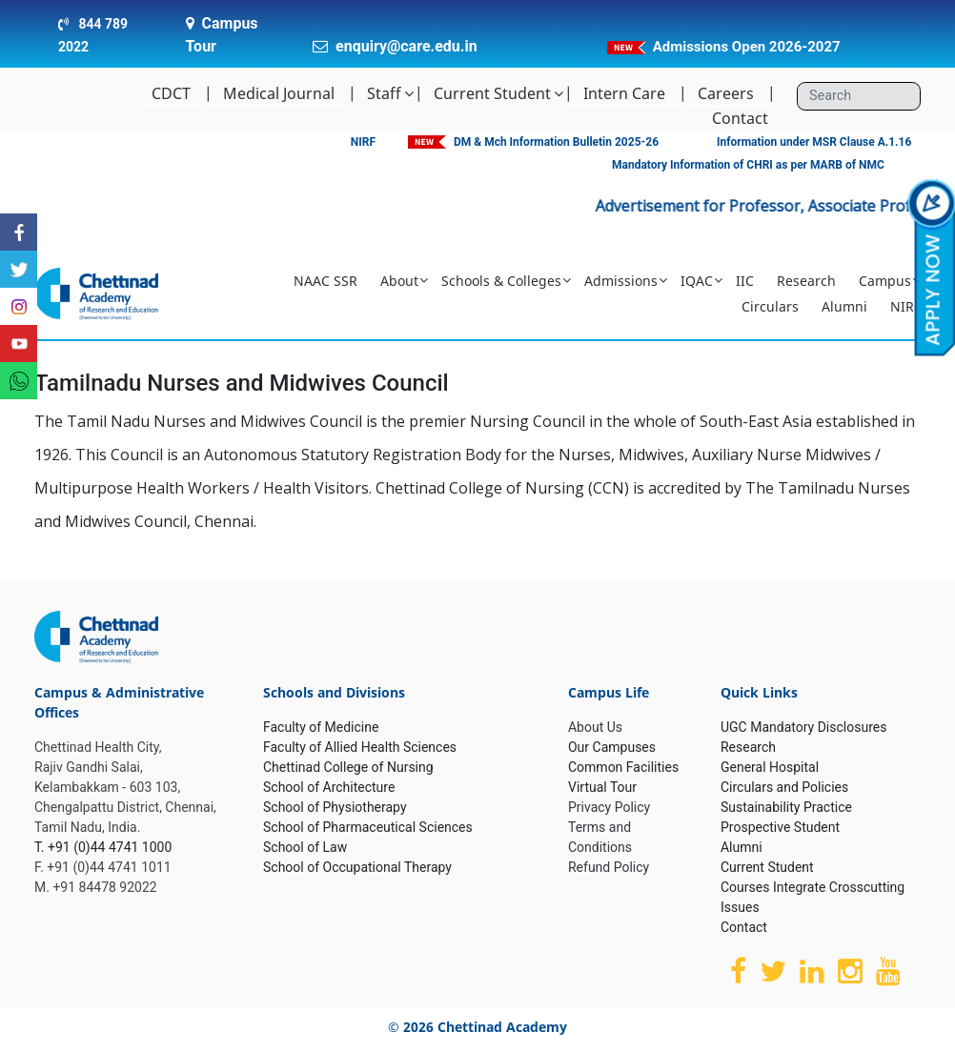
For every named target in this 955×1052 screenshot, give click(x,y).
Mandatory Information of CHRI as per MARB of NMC (748, 165)
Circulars (770, 306)
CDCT (171, 93)
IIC (745, 281)
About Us (595, 727)
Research (806, 281)
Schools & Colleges (501, 281)
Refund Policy (608, 867)
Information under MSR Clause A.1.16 (814, 142)
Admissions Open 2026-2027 (747, 46)
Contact (740, 118)
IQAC (697, 281)
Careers (726, 93)
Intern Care (624, 93)
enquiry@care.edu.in (406, 46)
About (399, 281)
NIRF (363, 142)
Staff (384, 93)
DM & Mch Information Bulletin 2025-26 (556, 142)
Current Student (492, 93)
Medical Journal (279, 93)
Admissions (621, 281)
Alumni (844, 306)
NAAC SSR (325, 281)
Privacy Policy (609, 807)
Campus (885, 281)
